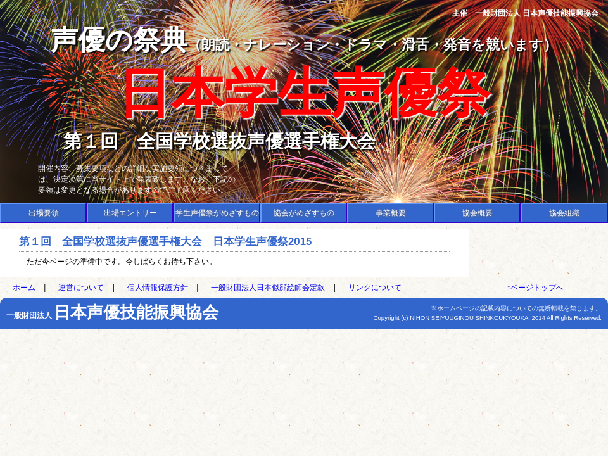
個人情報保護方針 (157, 287)
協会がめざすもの (304, 212)
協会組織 (564, 212)
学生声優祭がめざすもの (217, 212)
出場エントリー (130, 212)
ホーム (24, 287)
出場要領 (43, 212)
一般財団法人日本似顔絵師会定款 (268, 287)
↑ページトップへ (535, 287)
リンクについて (375, 287)
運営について (81, 287)
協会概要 (477, 212)
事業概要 (391, 212)
